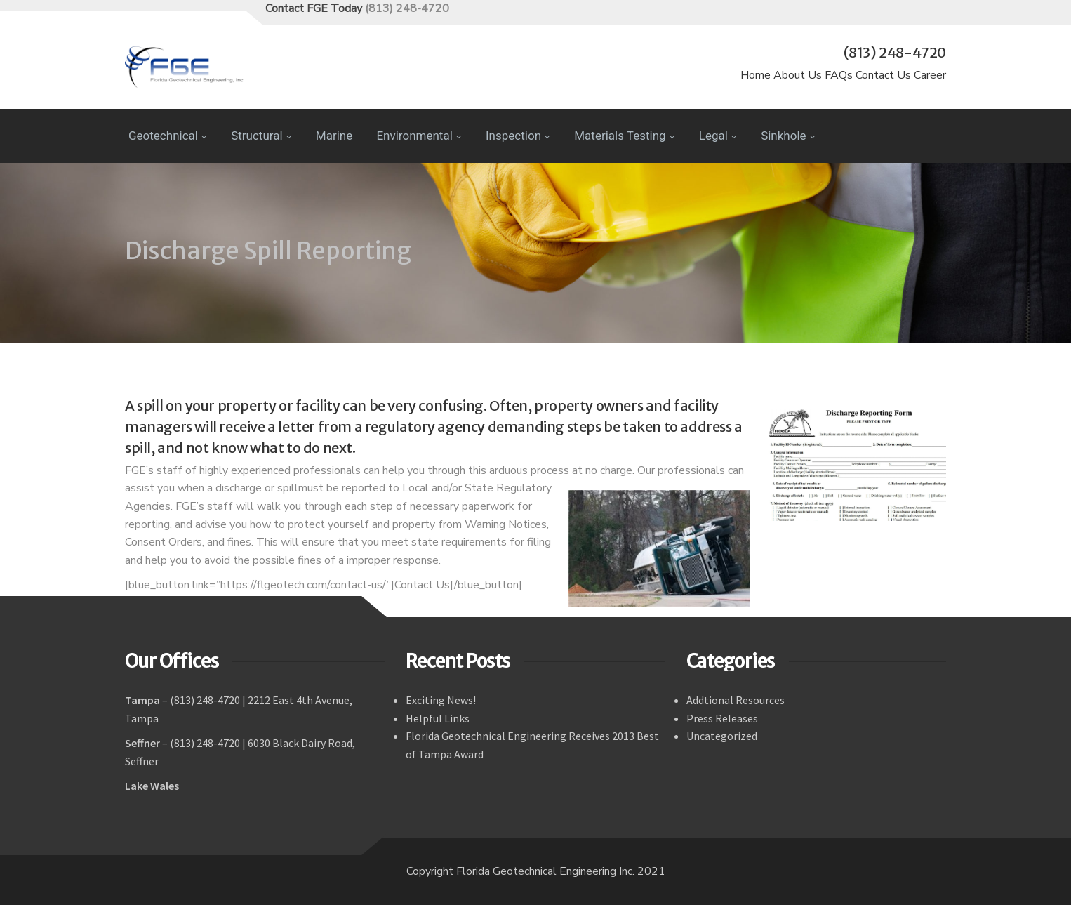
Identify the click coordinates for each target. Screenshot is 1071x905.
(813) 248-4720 (407, 8)
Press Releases (722, 718)
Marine (334, 135)
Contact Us (883, 75)
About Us (797, 75)
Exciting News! (441, 700)
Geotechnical (167, 135)
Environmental (418, 135)
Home (755, 75)
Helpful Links (438, 718)
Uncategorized (721, 736)
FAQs (839, 75)
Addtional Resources (735, 700)
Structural (261, 135)
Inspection (518, 135)
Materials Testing (624, 135)
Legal (718, 135)
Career (930, 75)
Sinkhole (788, 135)
